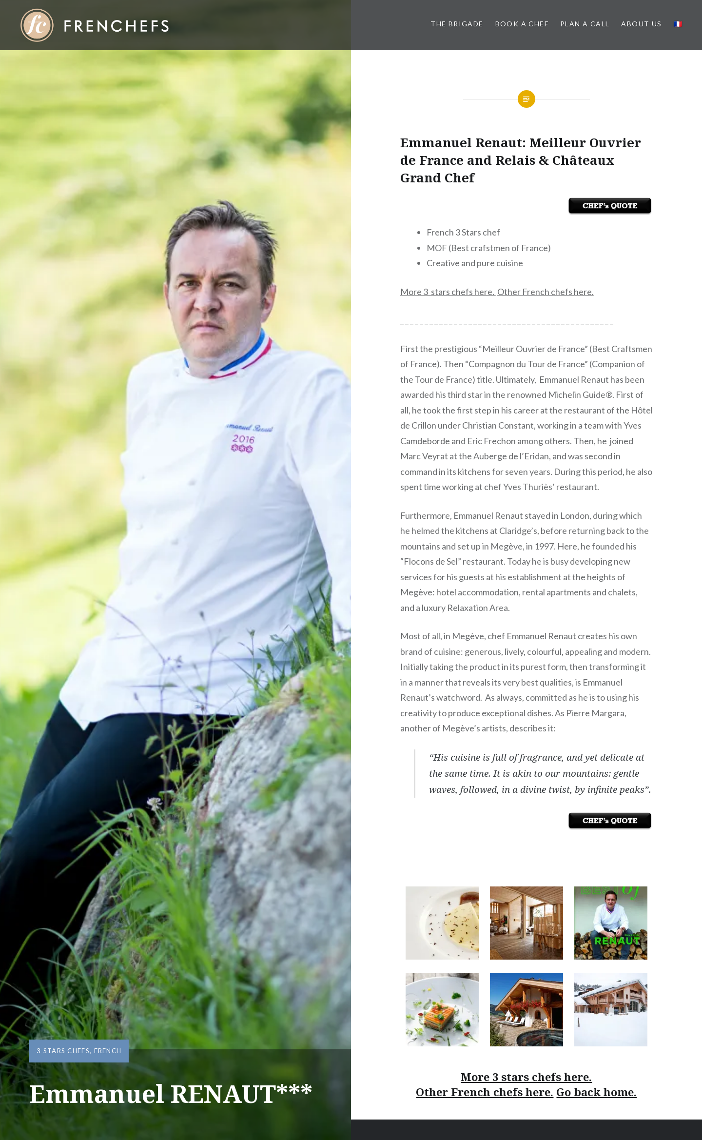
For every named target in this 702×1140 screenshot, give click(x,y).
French (108, 1051)
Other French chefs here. (545, 291)
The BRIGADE (456, 24)
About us (641, 24)
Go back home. (596, 1091)
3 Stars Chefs (63, 1051)
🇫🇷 (678, 24)
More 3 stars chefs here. (448, 291)
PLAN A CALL (584, 24)
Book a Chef (521, 24)
